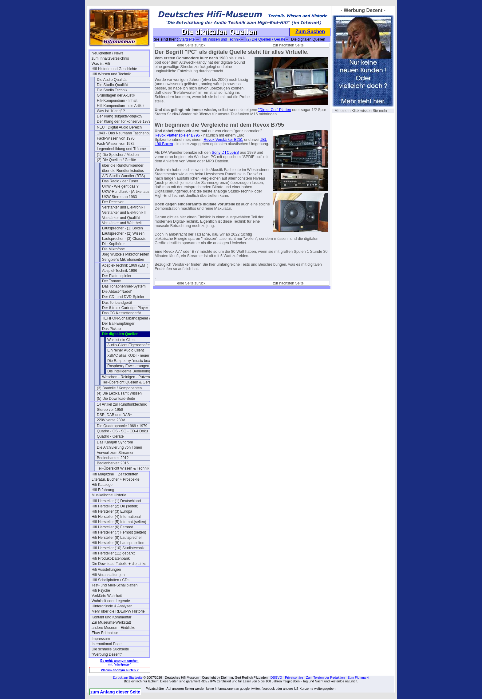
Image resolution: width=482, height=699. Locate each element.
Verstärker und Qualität (121, 218)
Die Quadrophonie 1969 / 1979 (122, 426)
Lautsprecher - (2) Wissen (123, 233)
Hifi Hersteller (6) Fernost (112, 527)
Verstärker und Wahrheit (122, 223)
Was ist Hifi (101, 64)
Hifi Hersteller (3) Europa (112, 511)
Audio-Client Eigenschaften (129, 345)
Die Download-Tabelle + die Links (119, 564)
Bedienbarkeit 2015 (112, 463)
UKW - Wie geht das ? (120, 186)
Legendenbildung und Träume (121, 149)
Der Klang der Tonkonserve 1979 (124, 121)
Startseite (187, 39)
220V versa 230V (111, 420)
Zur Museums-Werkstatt (111, 622)
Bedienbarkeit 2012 (112, 458)
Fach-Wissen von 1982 (116, 143)
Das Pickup (111, 329)
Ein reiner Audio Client (125, 350)
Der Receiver (113, 202)
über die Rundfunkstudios (123, 171)
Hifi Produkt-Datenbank (111, 558)
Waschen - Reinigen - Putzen (126, 377)
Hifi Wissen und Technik (111, 74)
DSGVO (276, 677)
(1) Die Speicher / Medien (118, 155)
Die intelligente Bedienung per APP (136, 371)
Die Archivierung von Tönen (119, 447)
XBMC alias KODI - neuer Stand (133, 355)
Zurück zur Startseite (128, 677)
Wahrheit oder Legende (111, 601)
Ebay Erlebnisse (105, 633)
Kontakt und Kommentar (111, 617)
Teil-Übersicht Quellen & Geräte (128, 382)
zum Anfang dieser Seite (115, 691)
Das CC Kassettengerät (121, 313)
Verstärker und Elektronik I (123, 207)
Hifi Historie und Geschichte (114, 69)
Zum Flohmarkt (358, 677)
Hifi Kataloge (102, 485)
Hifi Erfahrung (103, 490)
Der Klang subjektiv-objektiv (119, 116)
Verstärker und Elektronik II (124, 212)
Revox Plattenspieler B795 (177, 135)
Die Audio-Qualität (112, 79)
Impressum (101, 639)
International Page (106, 644)
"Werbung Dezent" (107, 654)
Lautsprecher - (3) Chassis (123, 238)
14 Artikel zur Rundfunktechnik (122, 404)
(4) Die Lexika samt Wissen (119, 393)
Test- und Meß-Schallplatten (114, 585)
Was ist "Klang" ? (111, 111)
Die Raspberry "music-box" (129, 361)
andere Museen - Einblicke (113, 628)
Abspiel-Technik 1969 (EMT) (125, 265)
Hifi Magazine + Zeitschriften (115, 474)
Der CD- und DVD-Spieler (123, 297)
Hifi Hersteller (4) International (116, 516)
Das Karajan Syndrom (115, 442)
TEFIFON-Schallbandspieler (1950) (131, 318)
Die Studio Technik (112, 90)
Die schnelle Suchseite (110, 649)
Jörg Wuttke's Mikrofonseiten (125, 254)
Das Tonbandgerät (117, 302)
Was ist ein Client (121, 340)
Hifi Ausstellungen (106, 569)
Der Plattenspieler (116, 276)
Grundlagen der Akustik (116, 95)
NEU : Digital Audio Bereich (119, 127)
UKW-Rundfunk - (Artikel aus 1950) (131, 191)
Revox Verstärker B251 (223, 139)
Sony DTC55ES (225, 152)
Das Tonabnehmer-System (124, 286)
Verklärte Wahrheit (107, 596)
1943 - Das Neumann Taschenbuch (126, 133)
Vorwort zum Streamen (115, 453)
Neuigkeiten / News (107, 53)
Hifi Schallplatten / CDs (110, 580)
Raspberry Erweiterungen (128, 366)
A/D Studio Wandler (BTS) (123, 176)
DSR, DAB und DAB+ (114, 415)
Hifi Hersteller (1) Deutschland (116, 501)
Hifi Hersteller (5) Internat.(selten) (119, 522)
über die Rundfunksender (123, 165)
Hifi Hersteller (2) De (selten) (115, 506)
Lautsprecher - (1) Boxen (122, 228)
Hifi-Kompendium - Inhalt (117, 100)
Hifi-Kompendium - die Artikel (120, 106)
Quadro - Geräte (110, 436)
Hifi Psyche (101, 590)
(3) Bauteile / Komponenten (119, 388)
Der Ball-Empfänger (118, 323)
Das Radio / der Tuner (120, 181)
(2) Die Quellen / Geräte (116, 160)
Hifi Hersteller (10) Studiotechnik (118, 548)
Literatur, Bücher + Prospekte (116, 479)
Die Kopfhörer (113, 244)
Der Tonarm (111, 281)
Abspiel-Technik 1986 (119, 270)
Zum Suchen (310, 31)
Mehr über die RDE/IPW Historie (118, 611)
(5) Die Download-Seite (116, 398)
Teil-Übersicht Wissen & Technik (123, 468)
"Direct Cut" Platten (274, 110)
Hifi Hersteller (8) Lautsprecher (117, 537)
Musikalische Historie (109, 495)
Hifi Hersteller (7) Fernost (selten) (119, 532)
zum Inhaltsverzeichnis (110, 58)
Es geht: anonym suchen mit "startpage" (119, 662)
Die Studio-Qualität (112, 85)
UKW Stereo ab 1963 (119, 197)
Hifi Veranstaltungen (108, 575)
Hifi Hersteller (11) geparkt (113, 553)
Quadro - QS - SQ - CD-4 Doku (122, 431)
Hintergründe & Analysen (112, 606)
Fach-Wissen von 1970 (116, 138)
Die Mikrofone (113, 249)
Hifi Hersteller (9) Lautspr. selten (118, 543)
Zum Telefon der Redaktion (325, 677)
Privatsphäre (294, 677)
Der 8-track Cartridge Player (125, 308)
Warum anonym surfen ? (120, 670)
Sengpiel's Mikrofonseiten (123, 259)
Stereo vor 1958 (110, 409)
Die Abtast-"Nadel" (117, 291)
